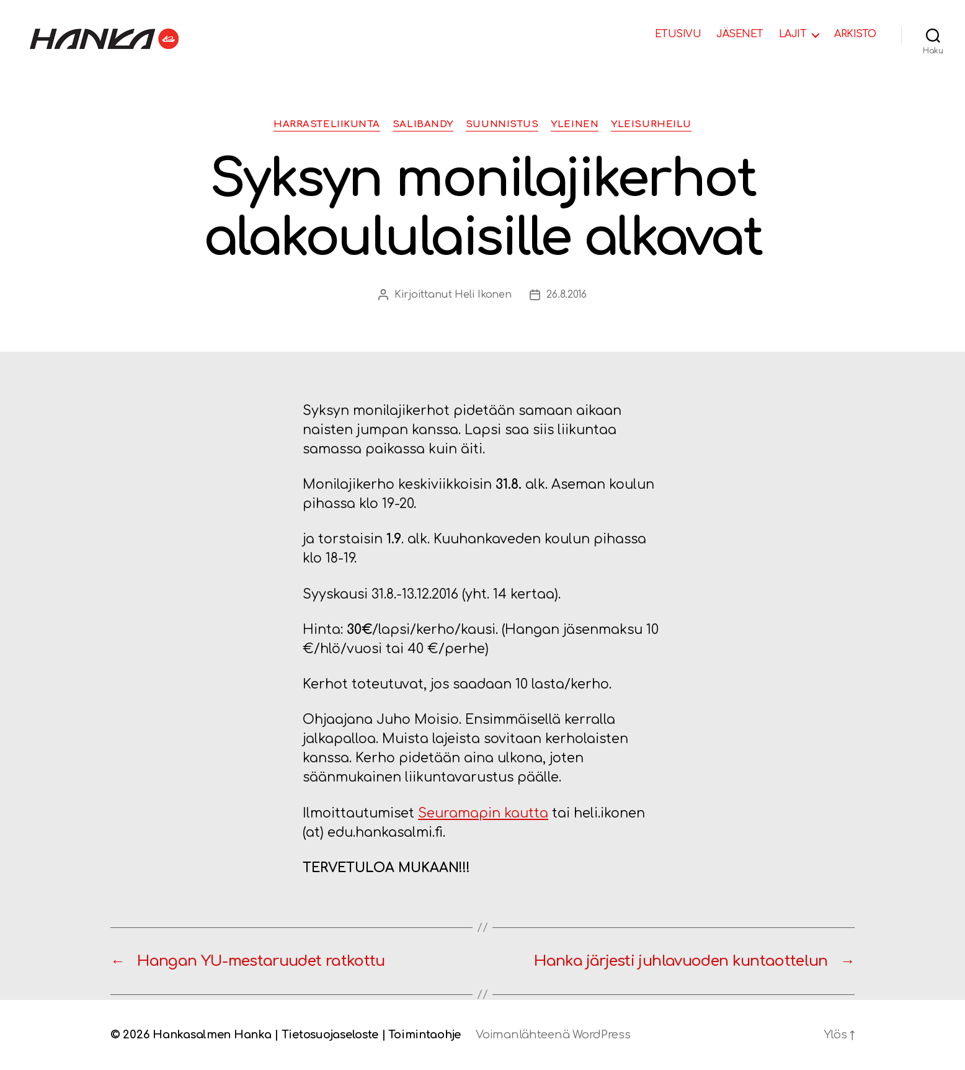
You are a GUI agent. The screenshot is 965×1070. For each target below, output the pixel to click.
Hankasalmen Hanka (212, 1034)
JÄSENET (739, 34)
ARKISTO (855, 34)
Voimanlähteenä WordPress (553, 1034)
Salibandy (423, 124)
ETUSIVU (678, 34)
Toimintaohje (424, 1034)
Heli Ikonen (483, 294)
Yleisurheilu (651, 124)
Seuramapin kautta (483, 813)
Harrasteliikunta (326, 124)
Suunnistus (502, 124)
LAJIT (793, 34)
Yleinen (574, 124)
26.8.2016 (566, 294)
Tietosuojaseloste (330, 1034)
